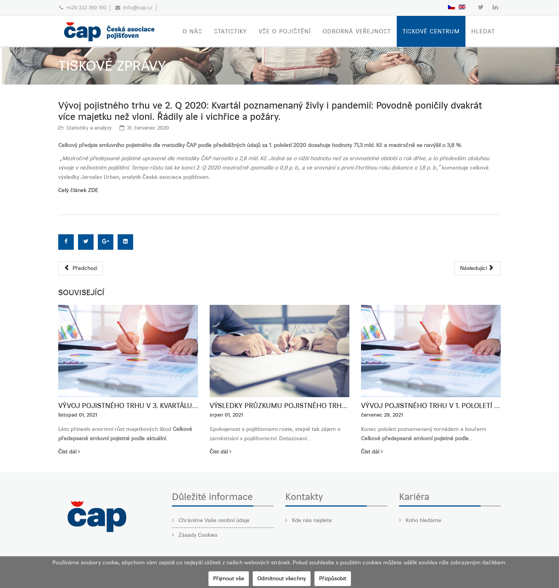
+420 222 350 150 (86, 7)
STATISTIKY (230, 31)
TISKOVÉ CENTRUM (431, 31)
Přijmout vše (228, 578)
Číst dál (69, 451)
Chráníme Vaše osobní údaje (213, 520)
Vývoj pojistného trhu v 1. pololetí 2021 (431, 405)
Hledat (483, 31)
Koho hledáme (422, 520)
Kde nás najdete (311, 520)
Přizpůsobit (332, 578)
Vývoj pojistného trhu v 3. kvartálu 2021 (128, 405)
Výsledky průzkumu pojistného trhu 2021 (279, 405)
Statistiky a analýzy (89, 128)
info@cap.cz (138, 7)
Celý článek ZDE (78, 190)
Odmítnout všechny (281, 578)
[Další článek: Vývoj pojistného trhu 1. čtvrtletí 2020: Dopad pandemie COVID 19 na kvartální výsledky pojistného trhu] (477, 268)
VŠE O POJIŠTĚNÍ (285, 31)
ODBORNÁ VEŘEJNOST (357, 31)
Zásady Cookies (197, 535)
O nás (192, 31)
